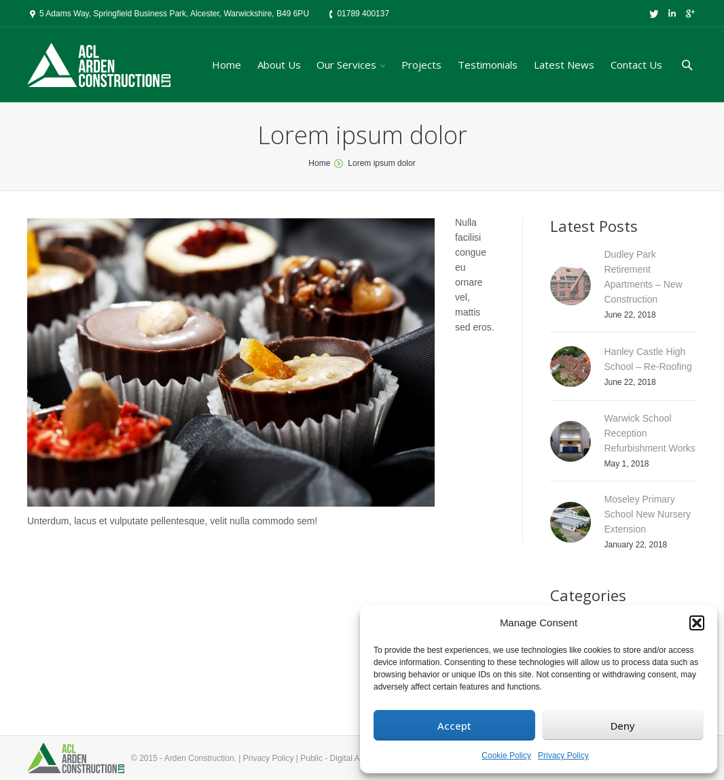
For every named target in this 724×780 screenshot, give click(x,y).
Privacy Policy (563, 755)
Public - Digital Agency (340, 758)
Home (319, 163)
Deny (623, 725)
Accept (454, 725)
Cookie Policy (506, 755)
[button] (697, 623)
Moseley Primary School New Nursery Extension (647, 514)
